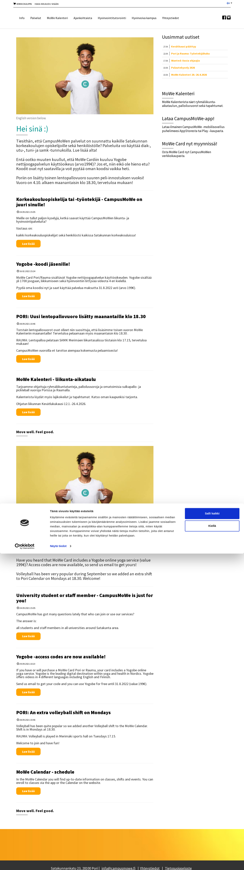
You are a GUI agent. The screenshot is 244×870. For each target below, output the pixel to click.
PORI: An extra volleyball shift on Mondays (63, 712)
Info (22, 18)
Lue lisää (28, 244)
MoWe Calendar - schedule (45, 772)
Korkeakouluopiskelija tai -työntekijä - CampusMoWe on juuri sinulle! (79, 202)
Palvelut (35, 18)
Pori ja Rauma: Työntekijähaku (190, 53)
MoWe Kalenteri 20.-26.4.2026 (189, 74)
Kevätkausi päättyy (183, 46)
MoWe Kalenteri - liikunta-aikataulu (56, 379)
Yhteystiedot (170, 18)
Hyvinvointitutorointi (112, 18)
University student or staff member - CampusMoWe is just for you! (84, 598)
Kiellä (212, 842)
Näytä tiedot (58, 862)
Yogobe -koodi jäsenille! (43, 264)
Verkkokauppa (22, 3)
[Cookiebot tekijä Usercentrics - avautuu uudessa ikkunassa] (24, 862)
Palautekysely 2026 (183, 67)
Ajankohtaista (83, 18)
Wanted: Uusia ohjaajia (185, 60)
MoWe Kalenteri (57, 18)
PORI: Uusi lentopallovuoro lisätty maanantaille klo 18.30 (81, 316)
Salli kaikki (212, 830)
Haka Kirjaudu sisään (47, 3)
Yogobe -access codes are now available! (61, 656)
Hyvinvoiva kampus (144, 18)
